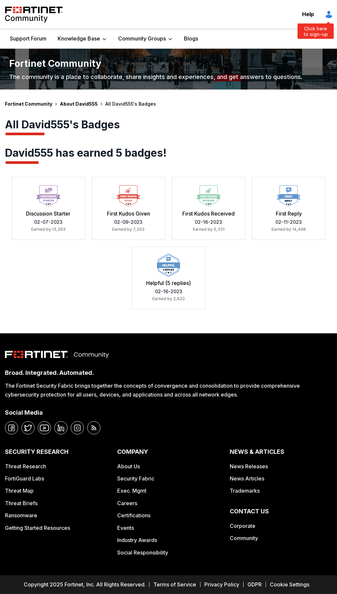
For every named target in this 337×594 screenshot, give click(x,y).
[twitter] (28, 427)
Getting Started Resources (37, 528)
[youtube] (44, 427)
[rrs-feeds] (93, 427)
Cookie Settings (289, 584)
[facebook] (11, 427)
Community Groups (142, 38)
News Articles (247, 478)
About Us (128, 466)
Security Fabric (135, 478)
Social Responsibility (142, 552)
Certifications (133, 515)
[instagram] (77, 427)
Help (308, 14)
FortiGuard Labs (24, 478)
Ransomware (21, 515)
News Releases (249, 466)
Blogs (191, 38)
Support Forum (28, 38)
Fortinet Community (34, 14)
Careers (127, 503)
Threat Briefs (21, 503)
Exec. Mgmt (131, 490)
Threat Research (25, 466)
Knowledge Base (79, 38)
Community (244, 538)
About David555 (79, 104)
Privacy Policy (221, 584)
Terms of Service (174, 584)
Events (125, 528)
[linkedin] (60, 427)
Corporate (242, 526)
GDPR (254, 584)
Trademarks (245, 490)
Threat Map (19, 490)
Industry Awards (137, 540)
